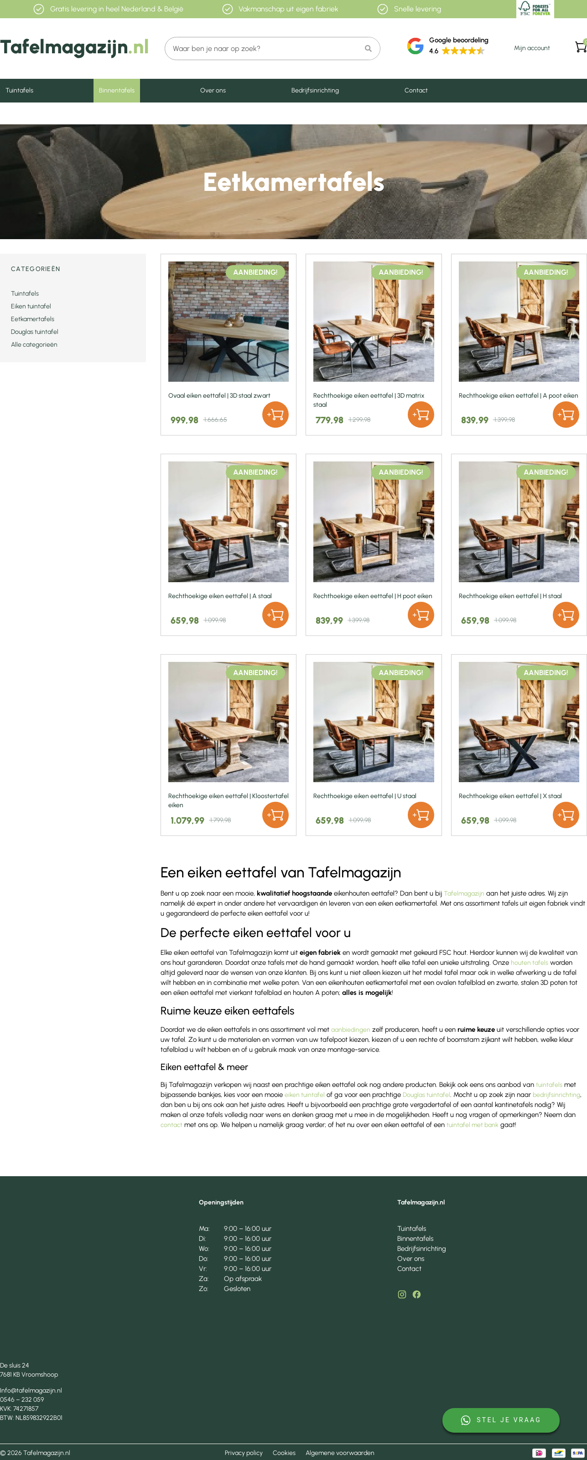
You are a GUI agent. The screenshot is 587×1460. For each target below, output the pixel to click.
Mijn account (532, 48)
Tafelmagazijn (464, 893)
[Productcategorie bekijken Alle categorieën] (73, 344)
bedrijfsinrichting (556, 1095)
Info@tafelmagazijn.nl (31, 1390)
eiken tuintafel (305, 1095)
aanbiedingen (350, 1030)
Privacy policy (244, 1453)
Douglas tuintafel (426, 1095)
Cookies (284, 1453)
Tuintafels (19, 90)
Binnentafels (117, 90)
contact (171, 1125)
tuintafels (549, 1085)
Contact (416, 90)
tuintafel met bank (473, 1125)
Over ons (213, 90)
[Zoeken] (368, 48)
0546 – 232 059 (22, 1400)
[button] (275, 414)
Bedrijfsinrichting (315, 90)
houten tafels (529, 963)
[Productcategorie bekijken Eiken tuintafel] (73, 306)
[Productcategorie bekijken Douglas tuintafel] (73, 332)
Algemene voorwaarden (340, 1453)
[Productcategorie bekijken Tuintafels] (73, 293)
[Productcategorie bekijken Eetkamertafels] (73, 319)
